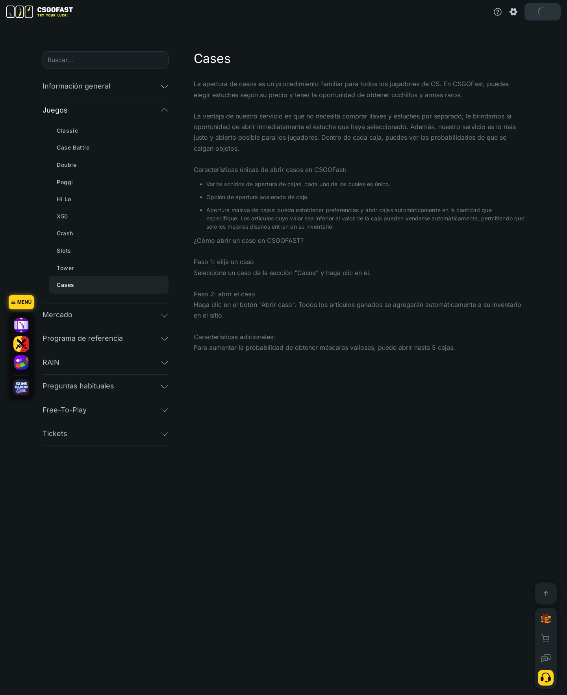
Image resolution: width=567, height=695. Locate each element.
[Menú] (21, 302)
